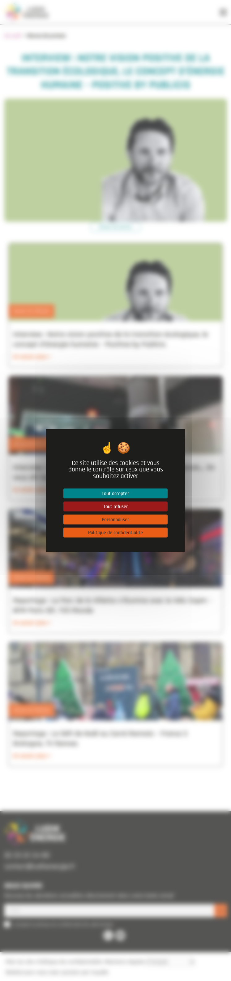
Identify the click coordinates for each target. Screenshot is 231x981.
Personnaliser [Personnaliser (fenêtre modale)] (115, 519)
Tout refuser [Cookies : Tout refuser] (115, 506)
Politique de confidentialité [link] (115, 532)
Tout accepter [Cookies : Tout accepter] (115, 493)
